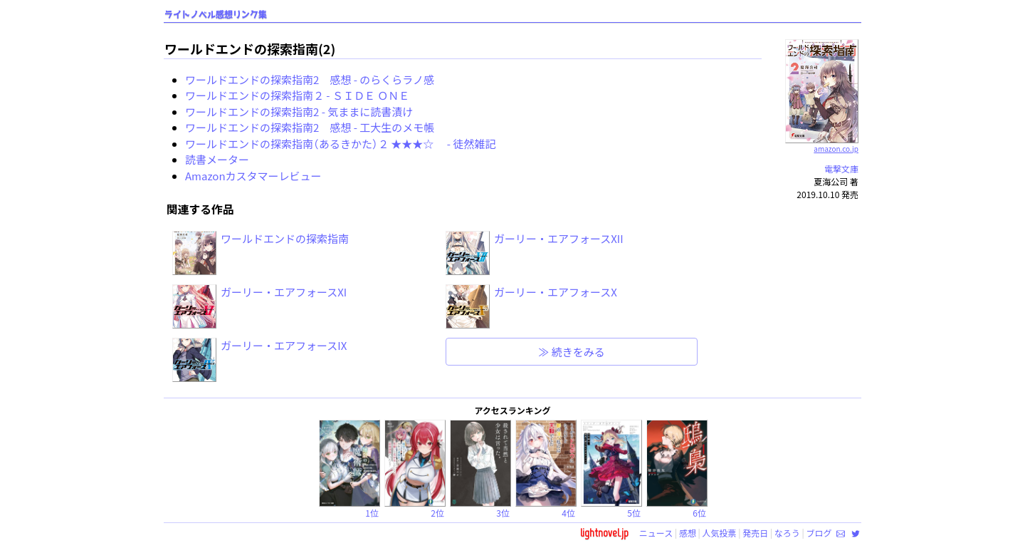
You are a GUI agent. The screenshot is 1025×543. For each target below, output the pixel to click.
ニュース (656, 533)
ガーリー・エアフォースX (555, 291)
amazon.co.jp (821, 143)
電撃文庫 (841, 168)
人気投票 (720, 533)
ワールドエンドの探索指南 (285, 238)
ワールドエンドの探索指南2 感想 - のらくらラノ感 (309, 79)
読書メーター (217, 159)
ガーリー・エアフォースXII (559, 238)
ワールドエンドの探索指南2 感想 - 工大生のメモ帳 (309, 127)
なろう (787, 533)
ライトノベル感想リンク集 (215, 15)
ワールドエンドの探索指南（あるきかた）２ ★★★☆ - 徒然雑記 (340, 143)
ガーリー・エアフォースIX (284, 345)
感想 (687, 533)
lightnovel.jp (604, 532)
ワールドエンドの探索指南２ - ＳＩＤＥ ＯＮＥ (297, 95)
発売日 (755, 533)
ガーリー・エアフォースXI (284, 291)
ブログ (818, 533)
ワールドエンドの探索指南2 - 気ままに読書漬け (299, 111)
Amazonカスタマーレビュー (253, 175)
